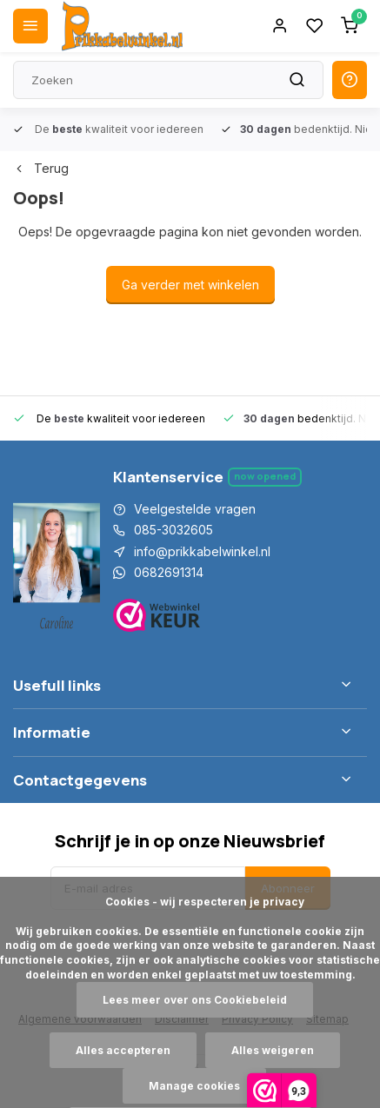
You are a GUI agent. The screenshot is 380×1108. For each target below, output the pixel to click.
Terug (41, 168)
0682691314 (168, 572)
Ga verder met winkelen (190, 284)
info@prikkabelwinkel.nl (202, 551)
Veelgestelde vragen (195, 508)
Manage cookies (194, 1085)
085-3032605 (173, 529)
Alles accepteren (123, 1050)
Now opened (265, 475)
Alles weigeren (272, 1050)
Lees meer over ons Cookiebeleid (195, 999)
